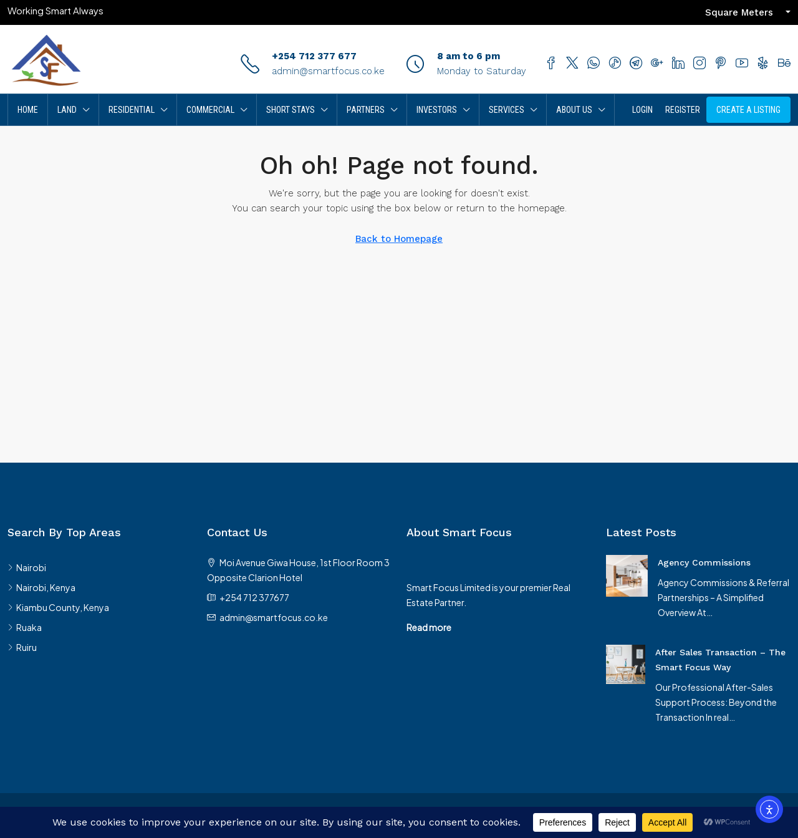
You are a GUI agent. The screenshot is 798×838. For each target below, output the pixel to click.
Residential (131, 110)
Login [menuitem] (642, 110)
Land (67, 110)
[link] (627, 574)
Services (506, 110)
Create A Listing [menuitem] (748, 110)
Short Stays (290, 110)
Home (27, 110)
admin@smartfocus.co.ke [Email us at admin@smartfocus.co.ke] (273, 617)
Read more (428, 627)
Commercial (210, 110)
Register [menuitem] (682, 110)
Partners (366, 110)
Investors (436, 110)
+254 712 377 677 (314, 56)
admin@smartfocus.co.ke (328, 71)
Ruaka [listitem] (24, 627)
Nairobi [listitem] (26, 567)
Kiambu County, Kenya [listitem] (58, 607)
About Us (574, 110)
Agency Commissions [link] (704, 562)
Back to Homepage (399, 238)
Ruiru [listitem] (22, 647)
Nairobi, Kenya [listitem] (41, 587)
